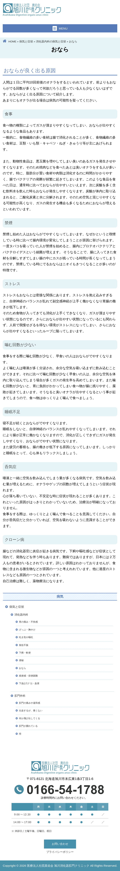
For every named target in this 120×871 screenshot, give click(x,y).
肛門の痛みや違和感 (29, 703)
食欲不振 (23, 645)
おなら (22, 668)
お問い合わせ (60, 843)
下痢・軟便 (25, 652)
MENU (60, 28)
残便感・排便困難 (28, 675)
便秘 (21, 660)
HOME (12, 41)
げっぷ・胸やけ (27, 629)
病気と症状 (26, 41)
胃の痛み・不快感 (28, 621)
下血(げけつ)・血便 (29, 683)
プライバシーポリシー (60, 851)
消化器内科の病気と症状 (51, 41)
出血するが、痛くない (30, 710)
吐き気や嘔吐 (26, 637)
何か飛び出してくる (29, 718)
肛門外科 (19, 695)
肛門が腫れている (28, 726)
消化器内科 (21, 614)
